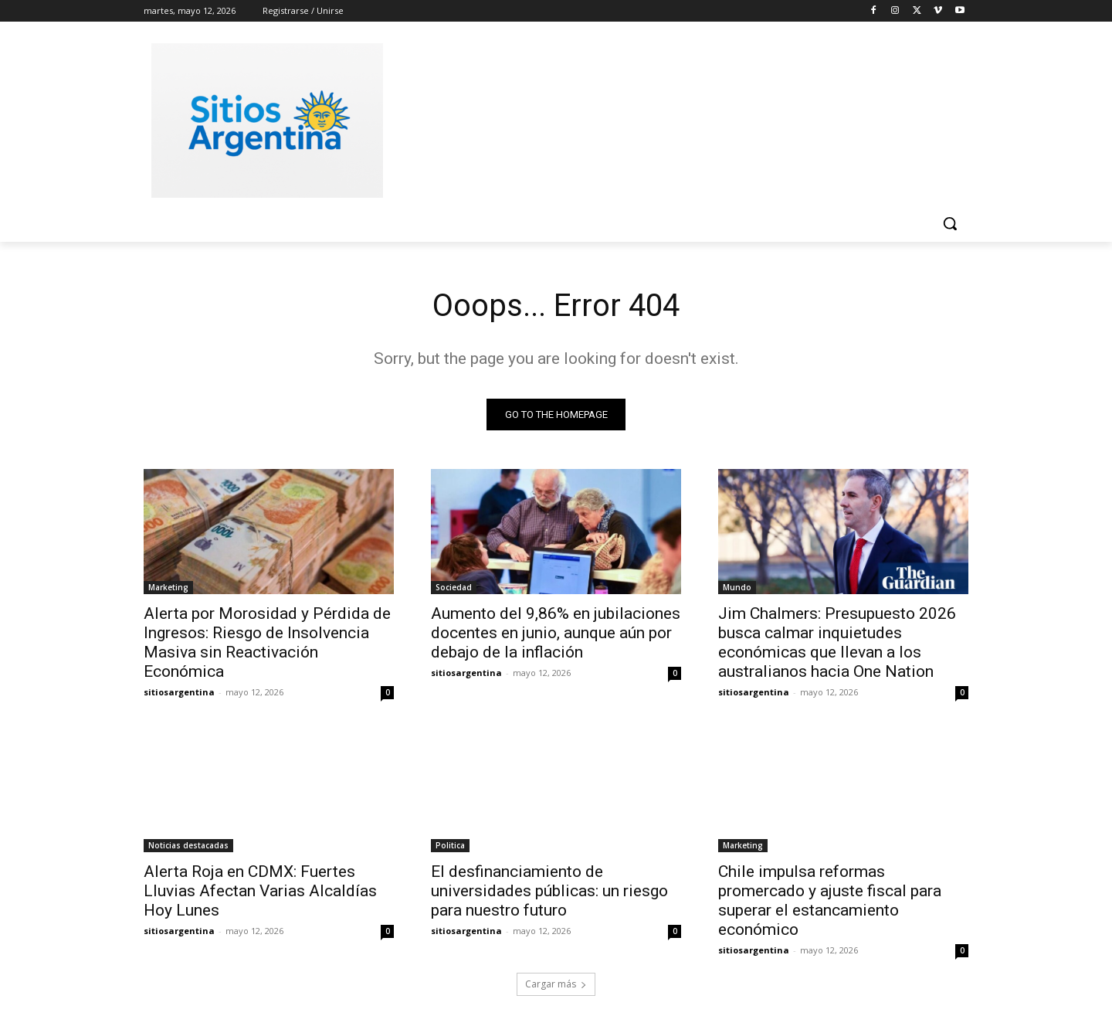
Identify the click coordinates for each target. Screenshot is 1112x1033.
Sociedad (454, 587)
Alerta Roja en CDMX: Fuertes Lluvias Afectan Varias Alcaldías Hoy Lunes (260, 890)
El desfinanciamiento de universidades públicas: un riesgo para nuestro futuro (549, 890)
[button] (949, 223)
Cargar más (556, 984)
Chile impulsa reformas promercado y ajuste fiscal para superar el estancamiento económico (829, 900)
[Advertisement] (672, 118)
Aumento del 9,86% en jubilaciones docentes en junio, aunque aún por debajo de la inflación (555, 632)
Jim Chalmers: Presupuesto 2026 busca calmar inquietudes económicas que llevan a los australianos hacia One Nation (837, 642)
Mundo (737, 587)
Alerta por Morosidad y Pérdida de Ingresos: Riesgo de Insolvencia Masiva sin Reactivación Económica (267, 642)
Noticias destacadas (188, 845)
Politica (450, 845)
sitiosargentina (179, 692)
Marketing (168, 587)
